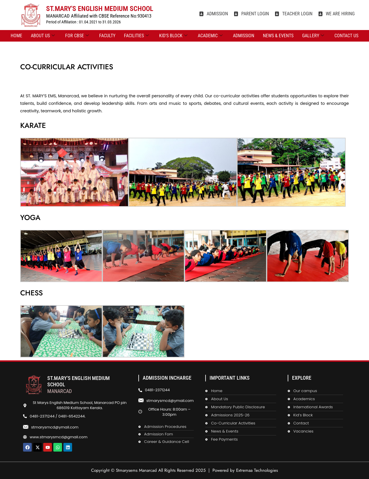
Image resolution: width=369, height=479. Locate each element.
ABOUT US (43, 36)
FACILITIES (136, 36)
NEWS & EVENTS (278, 35)
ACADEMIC (210, 36)
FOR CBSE (77, 36)
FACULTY (107, 35)
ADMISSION (243, 35)
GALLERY (313, 36)
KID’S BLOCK (173, 36)
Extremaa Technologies (257, 470)
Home (16, 35)
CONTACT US (346, 35)
